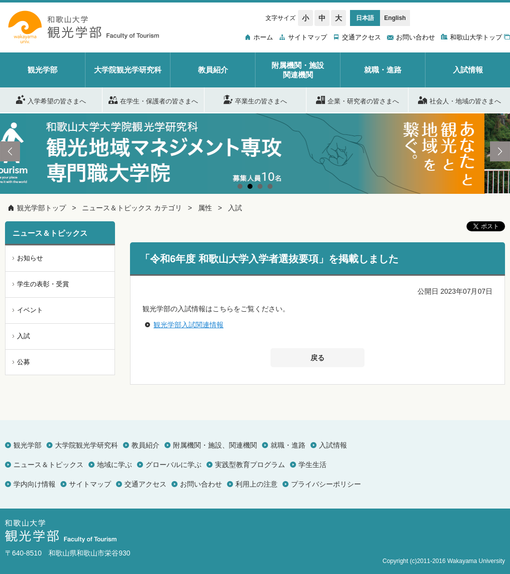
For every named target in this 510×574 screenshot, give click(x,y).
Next (500, 151)
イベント (30, 310)
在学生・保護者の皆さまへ (153, 99)
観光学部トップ (41, 208)
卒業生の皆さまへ (255, 99)
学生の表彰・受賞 (43, 284)
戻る (317, 358)
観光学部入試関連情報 (189, 325)
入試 (235, 208)
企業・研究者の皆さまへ (357, 99)
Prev (10, 151)
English (395, 17)
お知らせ (30, 258)
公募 (23, 362)
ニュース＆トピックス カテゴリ (132, 208)
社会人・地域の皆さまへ (459, 99)
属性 (205, 208)
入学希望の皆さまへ (51, 99)
